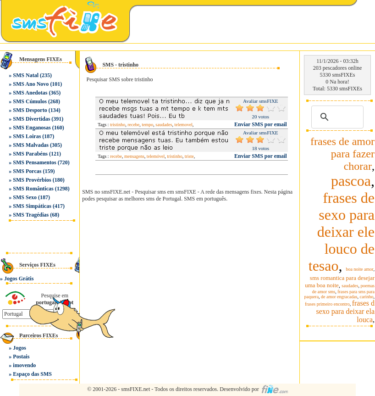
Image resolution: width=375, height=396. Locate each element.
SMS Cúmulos (30, 101)
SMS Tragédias (31, 215)
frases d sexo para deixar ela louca (345, 311)
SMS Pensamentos (34, 162)
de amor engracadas (339, 296)
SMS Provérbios (32, 180)
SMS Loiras (27, 136)
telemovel (183, 124)
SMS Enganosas (31, 127)
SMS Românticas (33, 188)
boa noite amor (360, 269)
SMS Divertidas (31, 119)
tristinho (117, 124)
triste (189, 156)
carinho (367, 296)
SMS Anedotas (30, 92)
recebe (133, 124)
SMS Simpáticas (32, 206)
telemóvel (156, 156)
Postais (21, 356)
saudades (163, 124)
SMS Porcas (27, 171)
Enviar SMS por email (260, 124)
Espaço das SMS (32, 374)
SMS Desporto (30, 110)
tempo (147, 124)
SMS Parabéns (30, 154)
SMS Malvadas (31, 145)
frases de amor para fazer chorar (342, 153)
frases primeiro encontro (327, 304)
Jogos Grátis (18, 278)
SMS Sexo (25, 197)
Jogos (19, 348)
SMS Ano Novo (31, 84)
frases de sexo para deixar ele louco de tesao (342, 232)
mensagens (134, 156)
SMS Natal (26, 75)
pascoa (351, 181)
